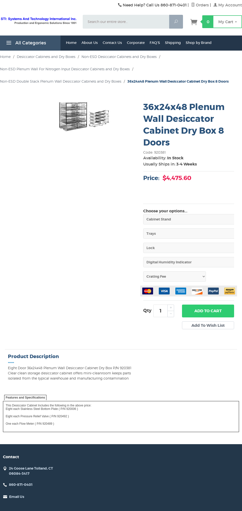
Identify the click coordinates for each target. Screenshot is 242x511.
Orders (200, 4)
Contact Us (112, 42)
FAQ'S (155, 42)
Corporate (136, 42)
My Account (227, 4)
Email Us (16, 496)
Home (71, 42)
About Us (89, 42)
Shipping (173, 42)
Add (208, 311)
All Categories (25, 44)
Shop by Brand (199, 42)
